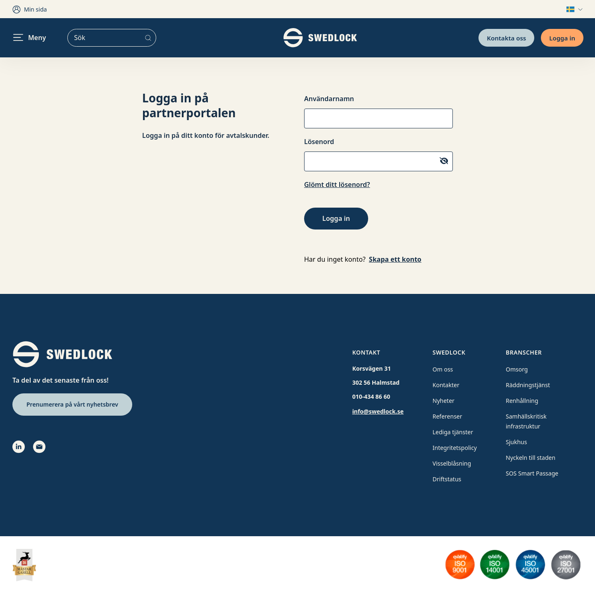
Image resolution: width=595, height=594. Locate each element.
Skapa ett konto (395, 259)
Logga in (562, 37)
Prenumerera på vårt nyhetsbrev (72, 404)
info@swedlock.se (377, 411)
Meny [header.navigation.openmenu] (29, 38)
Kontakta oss (506, 37)
